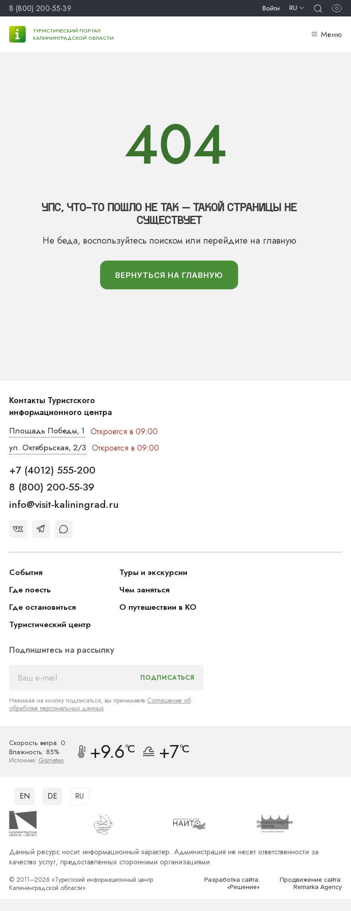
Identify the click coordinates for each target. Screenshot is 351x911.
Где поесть (30, 590)
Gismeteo (51, 760)
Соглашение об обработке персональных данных (100, 704)
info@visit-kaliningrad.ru (64, 504)
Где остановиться (43, 607)
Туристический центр (50, 625)
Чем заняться (144, 590)
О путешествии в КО (158, 607)
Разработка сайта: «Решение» (232, 883)
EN (25, 796)
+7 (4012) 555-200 (52, 470)
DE (52, 796)
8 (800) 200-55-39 (40, 8)
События (26, 573)
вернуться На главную (168, 275)
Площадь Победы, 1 (47, 431)
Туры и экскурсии (153, 573)
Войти (271, 8)
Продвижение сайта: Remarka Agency (310, 883)
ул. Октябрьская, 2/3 (47, 448)
